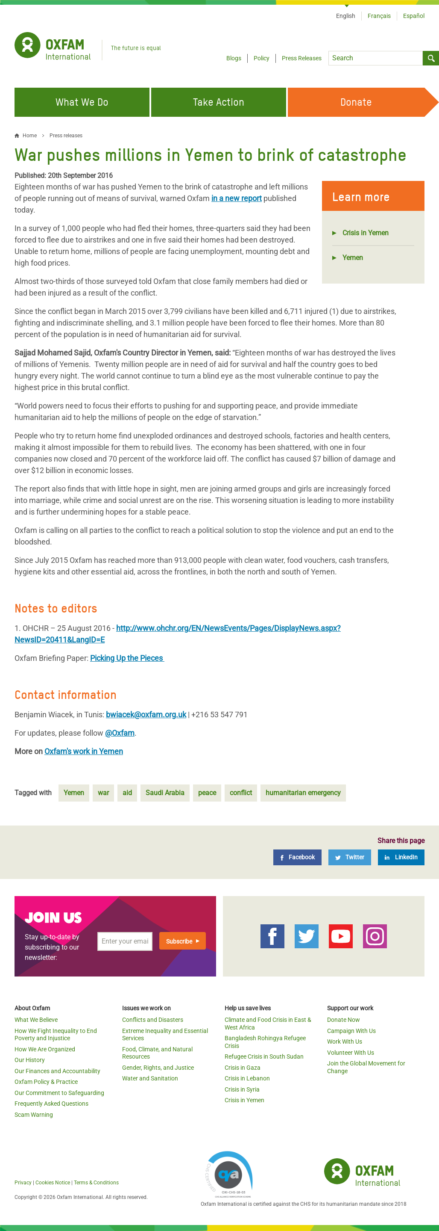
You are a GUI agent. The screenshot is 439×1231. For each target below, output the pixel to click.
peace (207, 793)
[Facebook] (297, 857)
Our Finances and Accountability (57, 1071)
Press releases (66, 136)
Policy (261, 58)
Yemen (352, 258)
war (103, 793)
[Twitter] (349, 857)
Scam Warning (34, 1114)
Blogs (233, 58)
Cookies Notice (52, 1183)
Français (379, 15)
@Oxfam (120, 732)
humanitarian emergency (303, 793)
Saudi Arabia (165, 793)
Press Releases (302, 58)
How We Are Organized (45, 1049)
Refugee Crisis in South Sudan (264, 1056)
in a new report (236, 198)
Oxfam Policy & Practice (46, 1081)
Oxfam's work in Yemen (83, 751)
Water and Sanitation (150, 1078)
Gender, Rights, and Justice (158, 1067)
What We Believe (36, 1019)
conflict (241, 793)
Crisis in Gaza (242, 1067)
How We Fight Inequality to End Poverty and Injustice (56, 1034)
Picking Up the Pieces (127, 658)
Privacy (23, 1183)
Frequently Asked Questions (51, 1103)
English (345, 15)
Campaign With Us (351, 1030)
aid (127, 793)
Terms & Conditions (96, 1183)
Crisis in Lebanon (247, 1078)
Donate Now (343, 1019)
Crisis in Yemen (365, 233)
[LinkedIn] (401, 857)
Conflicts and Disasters (152, 1019)
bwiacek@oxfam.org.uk (146, 714)
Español (413, 15)
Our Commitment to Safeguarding (59, 1092)
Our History (30, 1059)
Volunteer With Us (350, 1052)
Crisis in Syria (242, 1089)
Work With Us (344, 1041)
